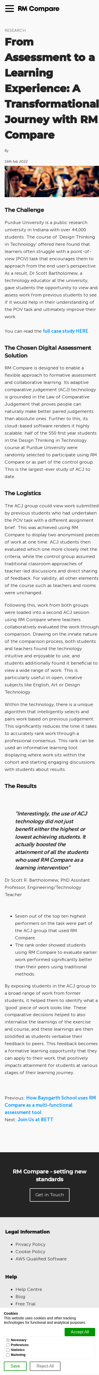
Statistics (18, 1350)
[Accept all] (80, 1332)
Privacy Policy (30, 1244)
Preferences (20, 1345)
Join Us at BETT (36, 1120)
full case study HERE (65, 331)
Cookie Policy (30, 1251)
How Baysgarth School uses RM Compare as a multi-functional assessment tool (50, 1105)
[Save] (15, 1366)
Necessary (18, 1340)
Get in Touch (49, 1195)
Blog (20, 1296)
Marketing (18, 1355)
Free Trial (25, 1304)
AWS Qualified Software (41, 1259)
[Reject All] (45, 1366)
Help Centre (29, 1289)
